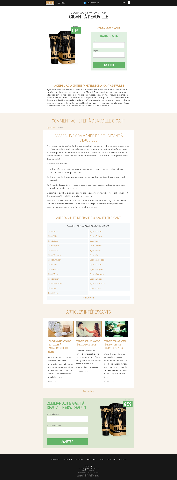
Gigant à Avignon (96, 245)
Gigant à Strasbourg (97, 274)
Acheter (109, 65)
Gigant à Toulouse (96, 236)
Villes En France (88, 298)
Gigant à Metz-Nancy (55, 283)
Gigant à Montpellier (97, 264)
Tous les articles (88, 391)
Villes (102, 460)
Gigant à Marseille (96, 231)
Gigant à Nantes (53, 269)
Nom (94, 41)
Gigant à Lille (52, 264)
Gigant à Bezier (53, 293)
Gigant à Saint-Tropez (97, 260)
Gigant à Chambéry (54, 260)
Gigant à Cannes (53, 241)
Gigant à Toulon (53, 279)
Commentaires (67, 460)
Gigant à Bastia (53, 250)
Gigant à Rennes (53, 274)
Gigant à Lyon (94, 241)
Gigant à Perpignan (96, 269)
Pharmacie (55, 460)
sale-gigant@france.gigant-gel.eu (88, 469)
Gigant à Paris (53, 231)
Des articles (111, 460)
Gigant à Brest (94, 255)
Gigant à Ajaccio (53, 245)
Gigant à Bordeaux (54, 255)
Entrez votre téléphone (54, 425)
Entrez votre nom (53, 414)
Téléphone (96, 51)
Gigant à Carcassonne (97, 283)
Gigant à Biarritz (95, 250)
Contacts (122, 460)
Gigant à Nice (52, 236)
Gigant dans (52, 288)
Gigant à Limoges (96, 279)
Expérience (79, 460)
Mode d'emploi (91, 460)
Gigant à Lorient (95, 288)
